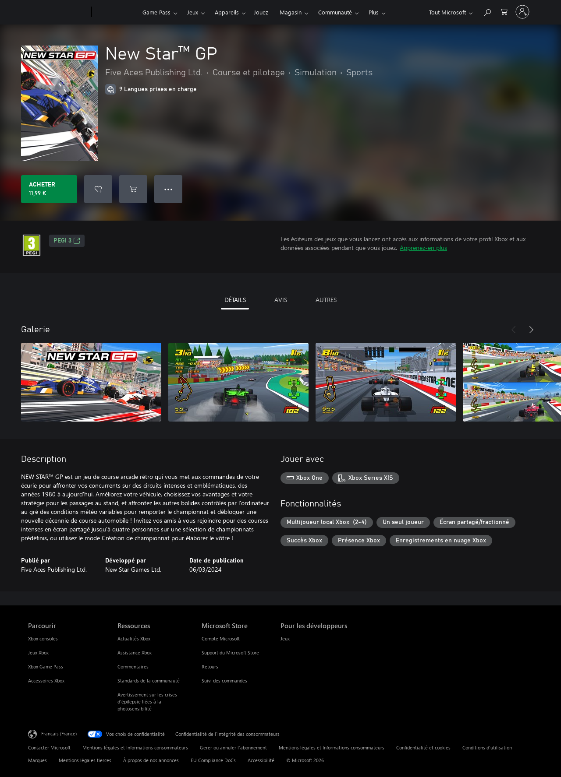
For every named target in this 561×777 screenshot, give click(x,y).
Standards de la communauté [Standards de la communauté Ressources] (148, 680)
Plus (374, 12)
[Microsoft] (58, 12)
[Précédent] (513, 329)
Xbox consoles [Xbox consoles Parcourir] (43, 638)
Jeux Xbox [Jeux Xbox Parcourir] (38, 652)
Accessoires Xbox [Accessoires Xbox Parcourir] (46, 680)
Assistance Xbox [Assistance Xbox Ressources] (134, 652)
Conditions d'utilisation (487, 747)
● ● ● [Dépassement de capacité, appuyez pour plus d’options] (168, 188)
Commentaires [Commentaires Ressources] (133, 666)
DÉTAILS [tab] (235, 299)
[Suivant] (531, 329)
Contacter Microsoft (49, 747)
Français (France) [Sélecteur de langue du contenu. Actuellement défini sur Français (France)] (59, 733)
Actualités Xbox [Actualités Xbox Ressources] (133, 638)
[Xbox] (116, 12)
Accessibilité (261, 760)
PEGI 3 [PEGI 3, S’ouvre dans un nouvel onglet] (66, 240)
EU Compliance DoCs (213, 760)
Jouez (261, 12)
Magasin (291, 12)
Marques (37, 760)
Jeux (192, 12)
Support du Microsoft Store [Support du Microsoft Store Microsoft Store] (230, 652)
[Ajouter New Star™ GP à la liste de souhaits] (98, 189)
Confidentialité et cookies (423, 747)
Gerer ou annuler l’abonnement (233, 747)
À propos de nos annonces (151, 760)
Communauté (335, 12)
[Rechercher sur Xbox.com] (487, 11)
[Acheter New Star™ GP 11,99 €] (49, 189)
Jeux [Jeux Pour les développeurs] (285, 638)
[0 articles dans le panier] (504, 11)
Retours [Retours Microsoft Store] (210, 666)
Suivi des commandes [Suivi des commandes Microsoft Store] (224, 680)
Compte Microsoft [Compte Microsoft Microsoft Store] (221, 638)
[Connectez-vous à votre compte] (522, 11)
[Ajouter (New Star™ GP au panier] (133, 189)
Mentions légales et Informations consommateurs (135, 747)
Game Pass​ (156, 12)
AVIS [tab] (280, 299)
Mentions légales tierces (85, 760)
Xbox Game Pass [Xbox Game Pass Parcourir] (45, 666)
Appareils (227, 12)
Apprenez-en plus (423, 247)
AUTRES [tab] (326, 299)
